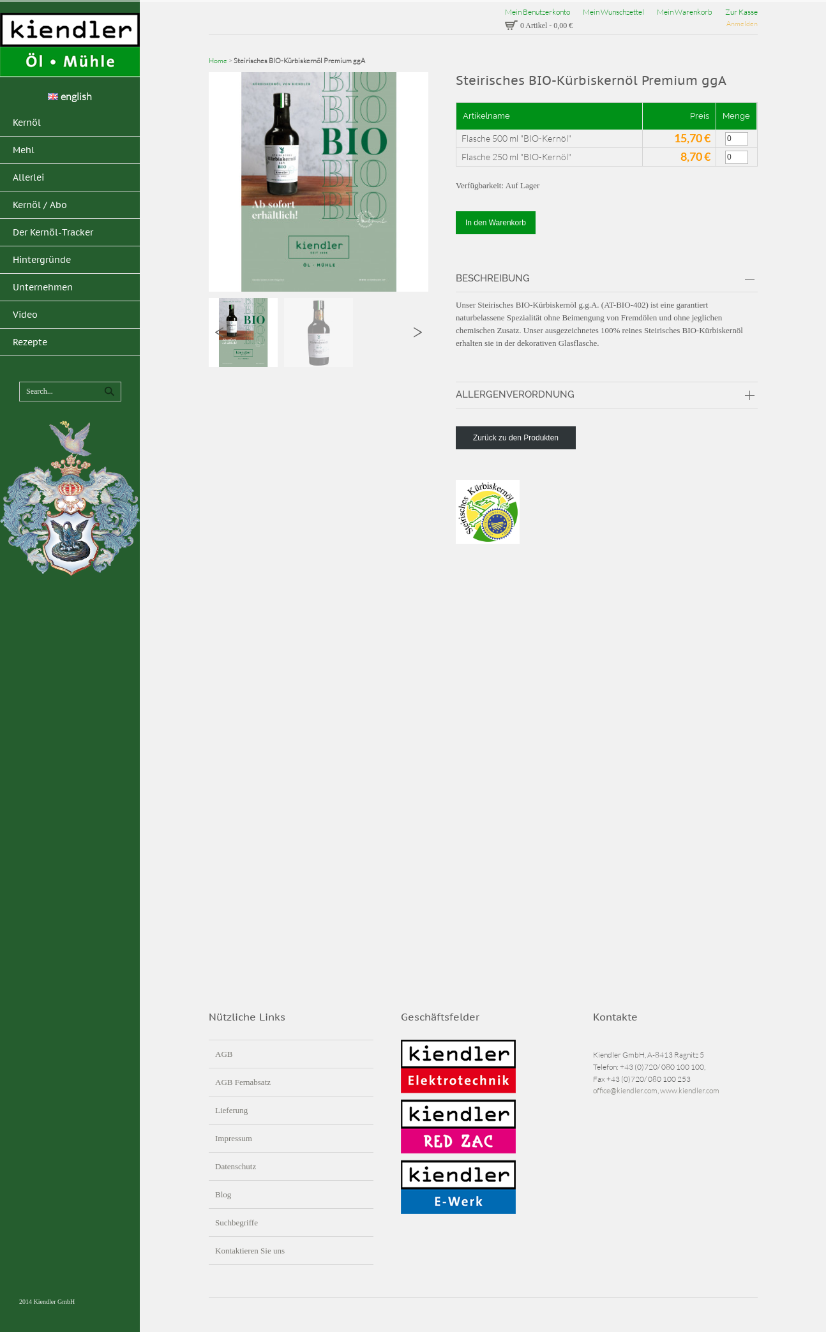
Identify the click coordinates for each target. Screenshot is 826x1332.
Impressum (233, 1138)
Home (218, 60)
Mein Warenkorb (684, 12)
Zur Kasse (741, 12)
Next (417, 332)
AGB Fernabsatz (243, 1082)
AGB (223, 1054)
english (70, 96)
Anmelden (742, 23)
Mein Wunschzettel (613, 12)
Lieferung (231, 1110)
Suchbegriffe (236, 1222)
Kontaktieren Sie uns (250, 1250)
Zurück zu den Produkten (516, 437)
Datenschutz (235, 1166)
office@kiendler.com (625, 1090)
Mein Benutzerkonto (537, 12)
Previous (219, 332)
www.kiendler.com (689, 1090)
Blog (223, 1194)
